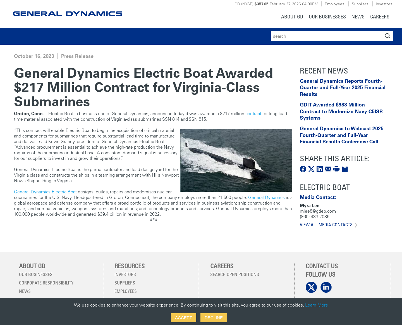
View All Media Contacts (326, 224)
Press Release (77, 56)
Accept (183, 317)
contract (253, 113)
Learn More (316, 305)
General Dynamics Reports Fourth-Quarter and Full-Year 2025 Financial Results (343, 87)
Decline (214, 317)
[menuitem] (292, 17)
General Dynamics (266, 197)
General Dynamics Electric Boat (46, 191)
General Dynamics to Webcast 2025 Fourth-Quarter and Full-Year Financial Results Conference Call (342, 135)
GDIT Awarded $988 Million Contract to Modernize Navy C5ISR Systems (341, 111)
